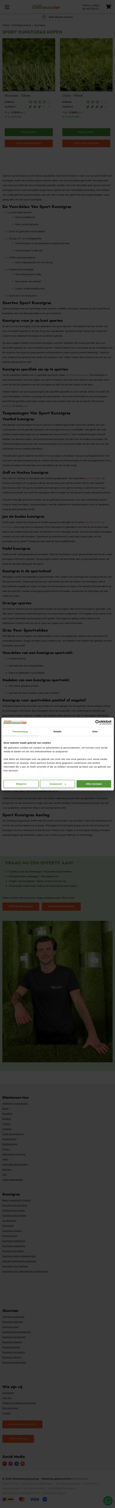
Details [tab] (58, 731)
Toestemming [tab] (20, 731)
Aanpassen (57, 783)
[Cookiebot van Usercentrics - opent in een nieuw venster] (97, 722)
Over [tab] (95, 731)
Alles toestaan (94, 783)
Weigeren (21, 783)
